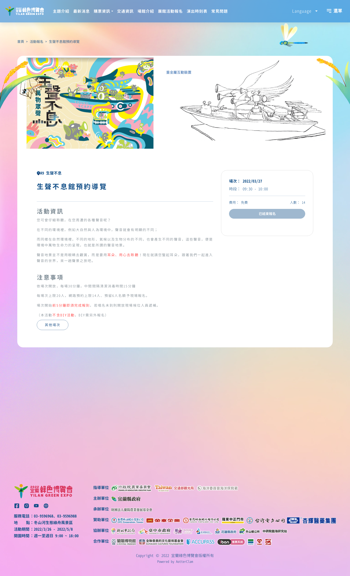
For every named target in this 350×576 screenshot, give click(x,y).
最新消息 (81, 11)
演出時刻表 (197, 11)
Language (303, 11)
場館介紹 (146, 11)
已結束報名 (267, 213)
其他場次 (52, 325)
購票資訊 (102, 11)
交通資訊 (125, 11)
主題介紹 (61, 11)
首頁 (20, 41)
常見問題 (219, 11)
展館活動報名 (170, 11)
